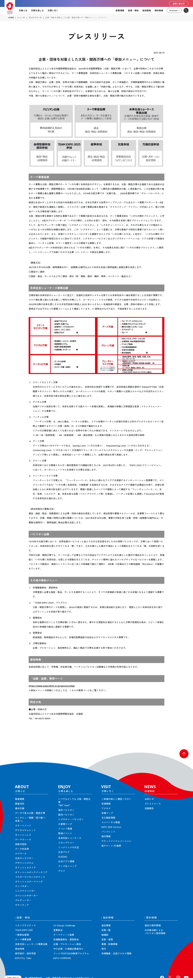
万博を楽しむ (37, 10)
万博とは (23, 10)
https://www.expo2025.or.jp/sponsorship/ (52, 685)
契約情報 (159, 10)
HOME (11, 17)
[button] (183, 753)
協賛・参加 (133, 10)
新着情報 (120, 10)
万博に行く (52, 10)
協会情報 (146, 10)
